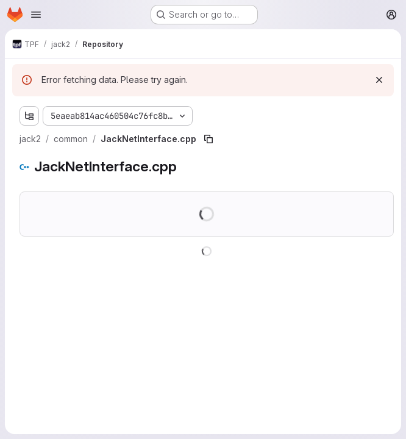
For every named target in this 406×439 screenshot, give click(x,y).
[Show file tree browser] (29, 116)
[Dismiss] (379, 80)
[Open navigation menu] (36, 14)
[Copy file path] (208, 139)
